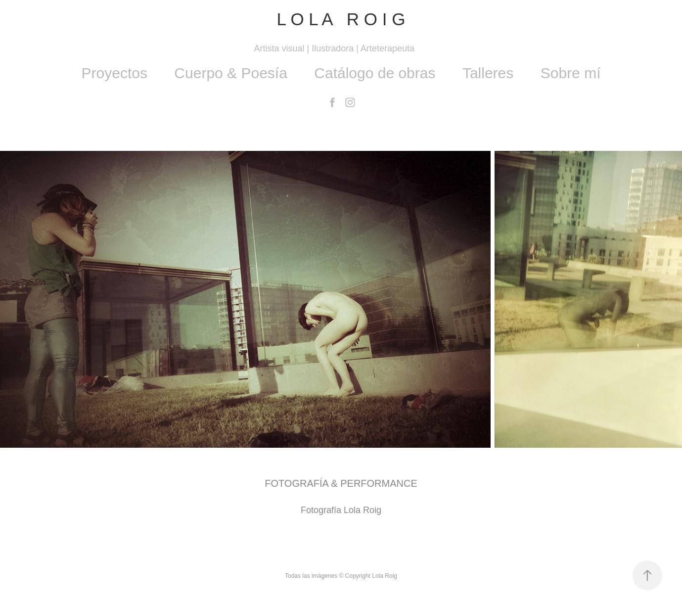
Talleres (487, 73)
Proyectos (114, 73)
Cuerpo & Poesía (230, 73)
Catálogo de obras (374, 73)
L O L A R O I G (340, 19)
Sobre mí (571, 73)
